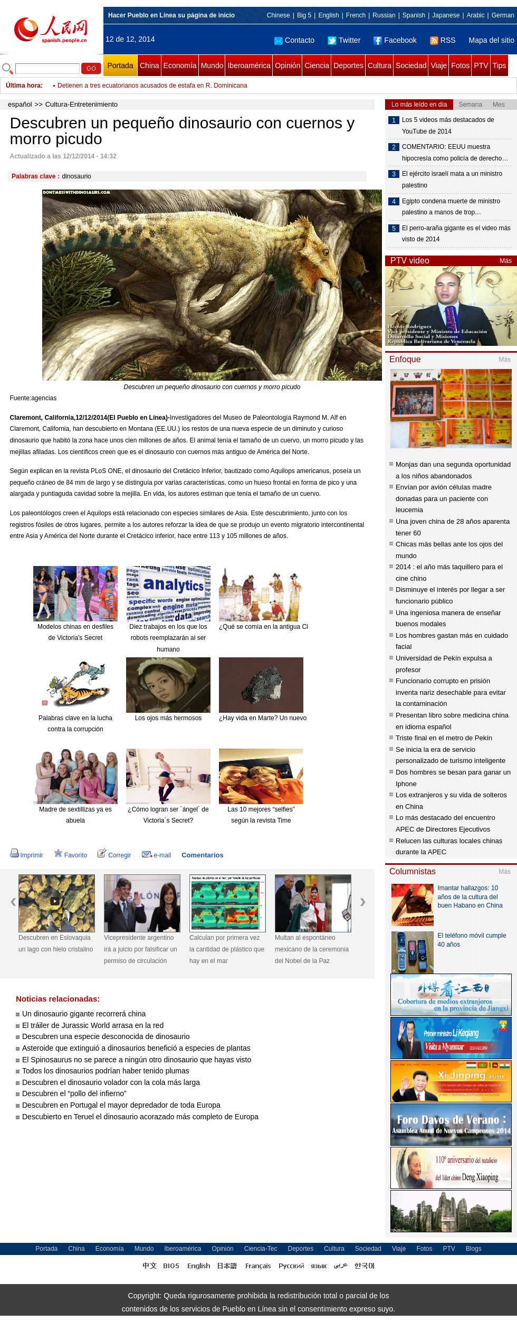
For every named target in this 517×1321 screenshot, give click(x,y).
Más (506, 261)
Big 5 (304, 15)
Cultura (379, 65)
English (328, 15)
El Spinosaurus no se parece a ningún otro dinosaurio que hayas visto (136, 1059)
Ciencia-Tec (260, 1248)
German (503, 15)
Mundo (212, 65)
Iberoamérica (249, 65)
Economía (180, 65)
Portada (120, 65)
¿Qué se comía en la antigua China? (270, 626)
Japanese (445, 15)
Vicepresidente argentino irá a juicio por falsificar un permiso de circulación (140, 949)
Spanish (414, 15)
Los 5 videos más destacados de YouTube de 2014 (448, 125)
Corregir (114, 855)
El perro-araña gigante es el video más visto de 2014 (456, 233)
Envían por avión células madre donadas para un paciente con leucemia (444, 498)
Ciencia (316, 65)
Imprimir (26, 855)
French (356, 15)
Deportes (348, 65)
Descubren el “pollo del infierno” (74, 1093)
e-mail (156, 855)
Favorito (70, 855)
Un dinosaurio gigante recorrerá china (84, 1013)
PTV (481, 65)
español (20, 104)
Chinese (278, 15)
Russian (383, 15)
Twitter (344, 40)
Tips (499, 65)
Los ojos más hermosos (168, 718)
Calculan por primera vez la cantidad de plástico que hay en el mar (226, 949)
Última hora (23, 85)
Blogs (474, 1248)
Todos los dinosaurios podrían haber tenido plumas (105, 1071)
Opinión (287, 65)
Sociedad (411, 65)
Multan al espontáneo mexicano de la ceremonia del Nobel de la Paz (312, 949)
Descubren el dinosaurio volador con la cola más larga (111, 1082)
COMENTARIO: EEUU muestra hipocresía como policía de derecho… (455, 152)
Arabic (476, 15)
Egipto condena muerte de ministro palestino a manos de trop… (451, 206)
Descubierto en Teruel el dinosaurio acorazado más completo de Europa (140, 1116)
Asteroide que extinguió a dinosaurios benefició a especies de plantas (136, 1048)
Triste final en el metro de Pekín (444, 738)
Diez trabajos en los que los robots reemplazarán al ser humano (168, 638)
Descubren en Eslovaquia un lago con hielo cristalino (55, 943)
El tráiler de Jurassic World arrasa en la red (93, 1025)
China (149, 65)
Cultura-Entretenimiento (81, 104)
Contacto (294, 40)
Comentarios (202, 855)
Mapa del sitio (491, 40)
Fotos (460, 65)
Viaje (438, 65)
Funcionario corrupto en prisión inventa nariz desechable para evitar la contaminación (451, 692)
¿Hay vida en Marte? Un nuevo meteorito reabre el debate (300, 718)
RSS (443, 40)
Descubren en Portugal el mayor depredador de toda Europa (122, 1105)
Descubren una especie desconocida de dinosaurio (106, 1036)
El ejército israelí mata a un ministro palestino (452, 179)
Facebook (395, 40)
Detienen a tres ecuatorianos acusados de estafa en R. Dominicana (152, 85)
